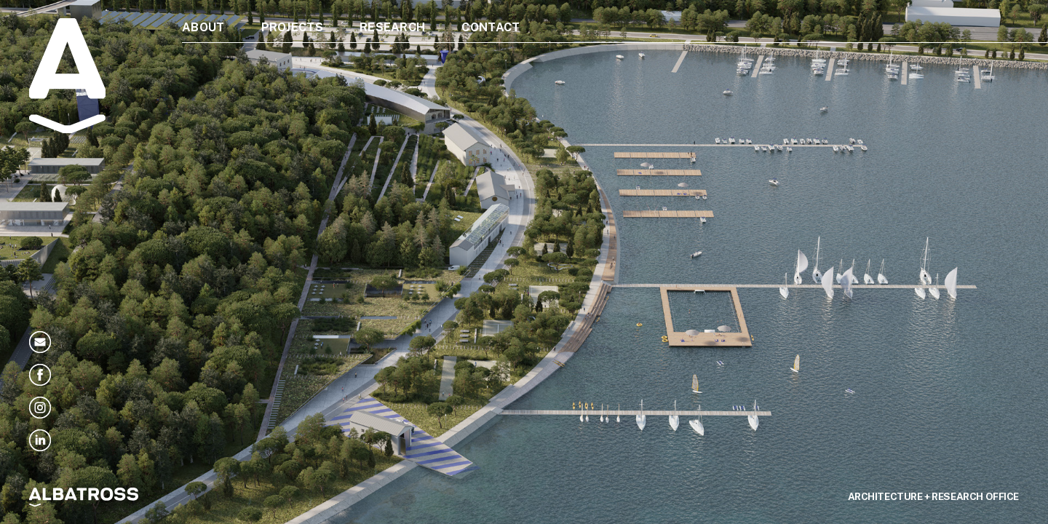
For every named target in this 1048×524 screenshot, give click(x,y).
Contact (490, 27)
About (203, 27)
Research (392, 27)
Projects (292, 27)
